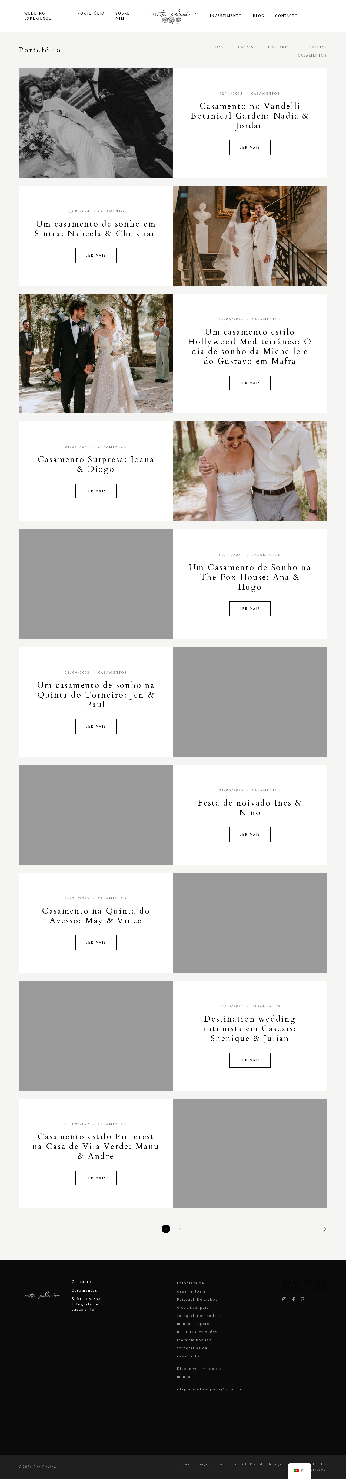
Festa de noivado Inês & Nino (250, 807)
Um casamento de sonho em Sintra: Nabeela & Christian (96, 228)
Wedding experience (37, 16)
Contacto (286, 16)
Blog (258, 16)
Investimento (226, 16)
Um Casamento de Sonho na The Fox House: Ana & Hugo (250, 577)
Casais (246, 47)
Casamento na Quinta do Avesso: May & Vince (96, 915)
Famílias (316, 47)
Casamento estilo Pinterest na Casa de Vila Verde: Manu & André (95, 1146)
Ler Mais (250, 147)
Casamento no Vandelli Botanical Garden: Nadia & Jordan (250, 116)
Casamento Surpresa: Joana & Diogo (96, 464)
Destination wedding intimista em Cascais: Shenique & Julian (250, 1028)
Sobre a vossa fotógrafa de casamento (86, 1304)
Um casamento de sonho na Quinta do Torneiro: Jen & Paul (96, 695)
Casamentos (312, 55)
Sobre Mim (122, 16)
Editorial (280, 47)
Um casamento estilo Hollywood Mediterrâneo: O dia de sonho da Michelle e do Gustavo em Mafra (250, 346)
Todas (216, 47)
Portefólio (91, 13)
